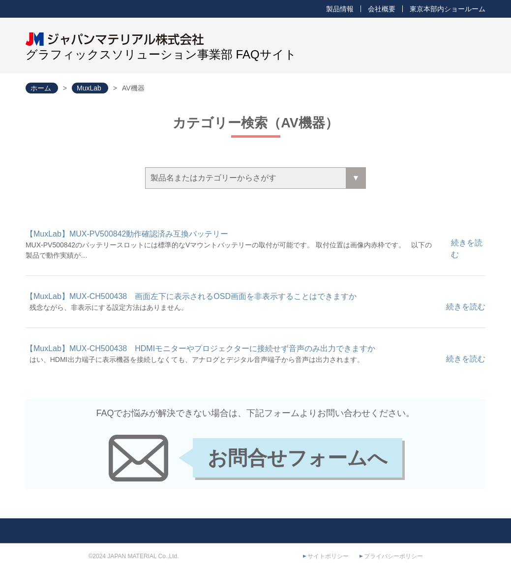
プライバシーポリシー (393, 556)
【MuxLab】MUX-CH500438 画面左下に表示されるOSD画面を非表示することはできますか (191, 296)
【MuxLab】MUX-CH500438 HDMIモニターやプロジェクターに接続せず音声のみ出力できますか (200, 348)
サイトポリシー (328, 556)
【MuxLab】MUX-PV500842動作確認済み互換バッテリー (127, 234)
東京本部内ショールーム (447, 8)
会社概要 (381, 8)
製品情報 (340, 8)
